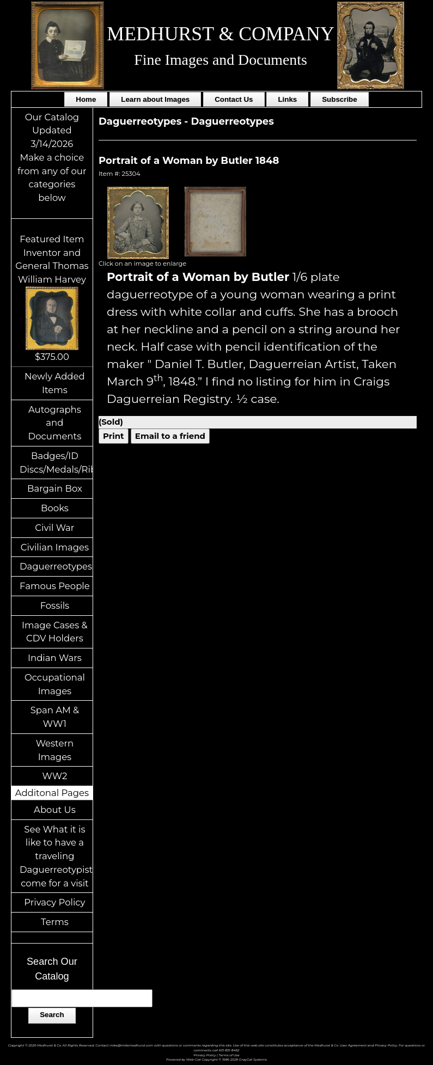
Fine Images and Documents (220, 59)
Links (287, 99)
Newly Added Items (55, 383)
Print (113, 436)
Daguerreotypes (56, 566)
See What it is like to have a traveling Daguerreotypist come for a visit (56, 856)
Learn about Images (155, 99)
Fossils (55, 605)
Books (55, 508)
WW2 (54, 775)
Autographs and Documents (55, 423)
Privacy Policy (54, 902)
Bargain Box (54, 488)
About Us (55, 809)
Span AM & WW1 (55, 717)
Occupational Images (55, 684)
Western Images (55, 750)
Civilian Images (55, 547)
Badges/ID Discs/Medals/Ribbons (56, 462)
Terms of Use (228, 1055)
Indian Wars (55, 657)
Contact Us (234, 99)
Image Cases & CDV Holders (55, 632)
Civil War (54, 527)
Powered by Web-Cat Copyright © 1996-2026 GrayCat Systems (216, 1059)
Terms (55, 921)
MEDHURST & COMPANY (220, 34)
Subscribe (339, 99)
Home (86, 99)
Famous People (55, 585)
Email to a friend (170, 436)
